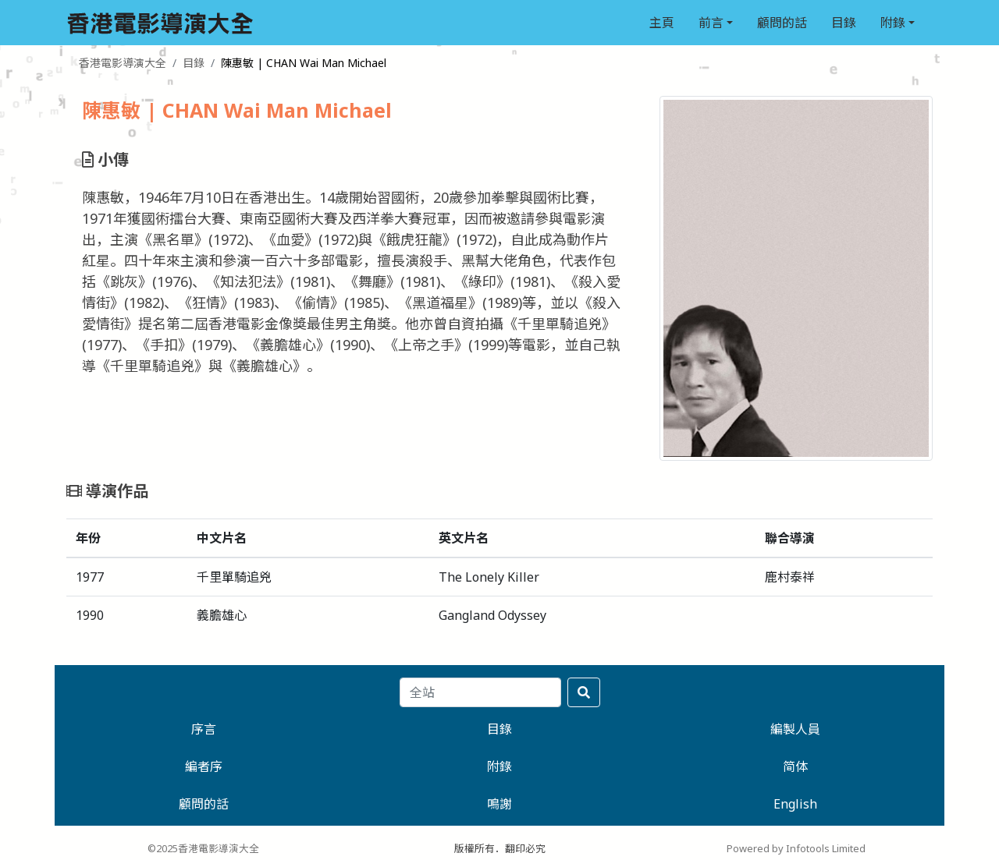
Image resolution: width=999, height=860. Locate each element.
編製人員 (795, 729)
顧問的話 (782, 22)
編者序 (203, 766)
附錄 (892, 22)
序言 (203, 729)
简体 (795, 766)
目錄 (843, 22)
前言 (711, 22)
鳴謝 (499, 803)
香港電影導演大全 (122, 62)
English (795, 803)
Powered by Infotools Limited (796, 848)
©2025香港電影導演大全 (203, 848)
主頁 (661, 22)
